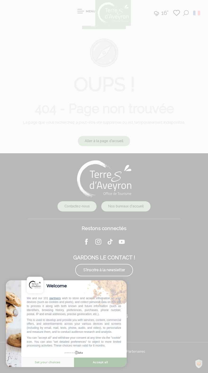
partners (55, 298)
